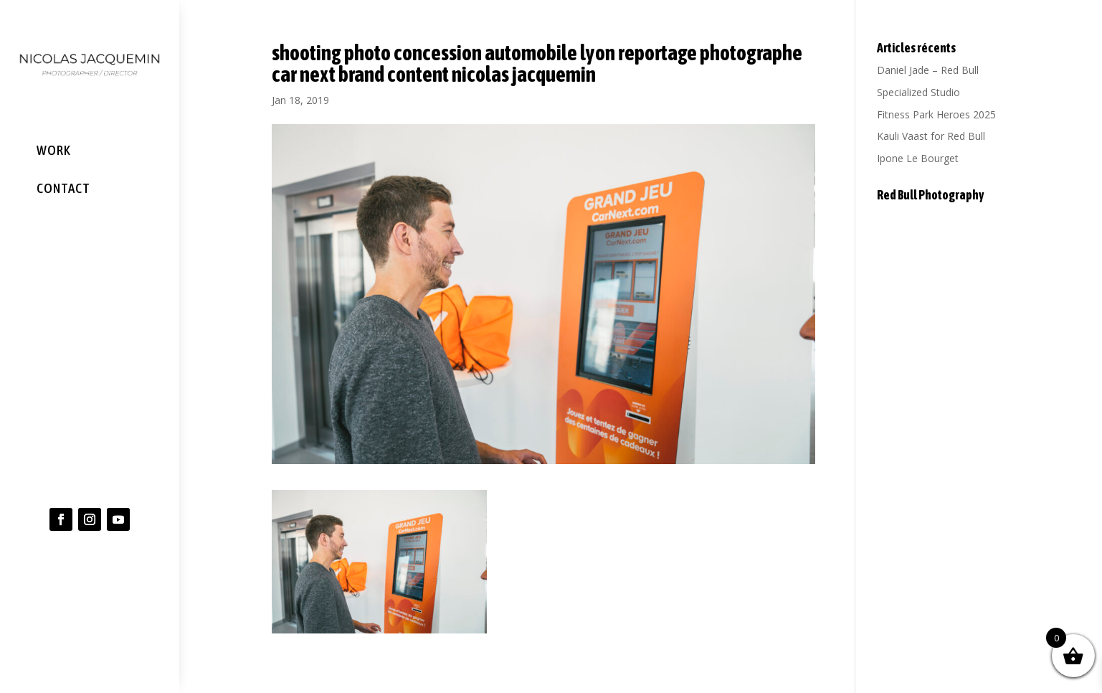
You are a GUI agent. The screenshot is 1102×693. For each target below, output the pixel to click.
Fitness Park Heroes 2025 (936, 114)
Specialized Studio (918, 92)
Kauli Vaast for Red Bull (931, 136)
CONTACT (63, 187)
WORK (54, 149)
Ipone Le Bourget (918, 158)
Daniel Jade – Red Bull (928, 70)
